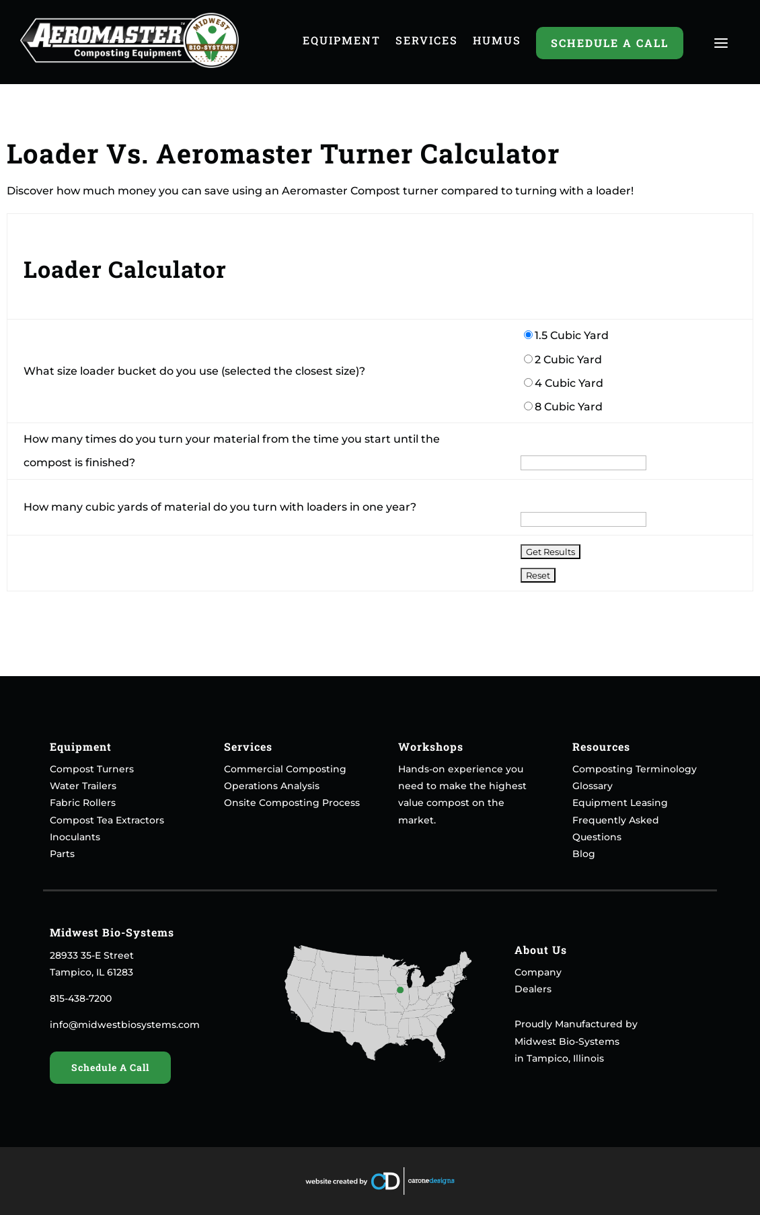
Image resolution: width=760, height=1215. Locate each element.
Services (426, 41)
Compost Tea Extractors (107, 820)
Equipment (342, 41)
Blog (583, 854)
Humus (497, 41)
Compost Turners (92, 769)
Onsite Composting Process (292, 803)
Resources (601, 746)
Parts (62, 854)
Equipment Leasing (620, 803)
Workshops (430, 746)
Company (538, 972)
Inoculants (75, 837)
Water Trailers (83, 786)
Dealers (533, 989)
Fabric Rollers (83, 803)
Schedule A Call (610, 43)
